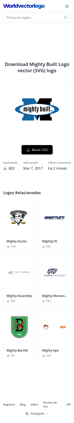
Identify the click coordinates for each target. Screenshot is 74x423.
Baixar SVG (37, 150)
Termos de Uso (50, 404)
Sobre (34, 404)
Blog (23, 404)
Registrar (9, 404)
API (69, 404)
